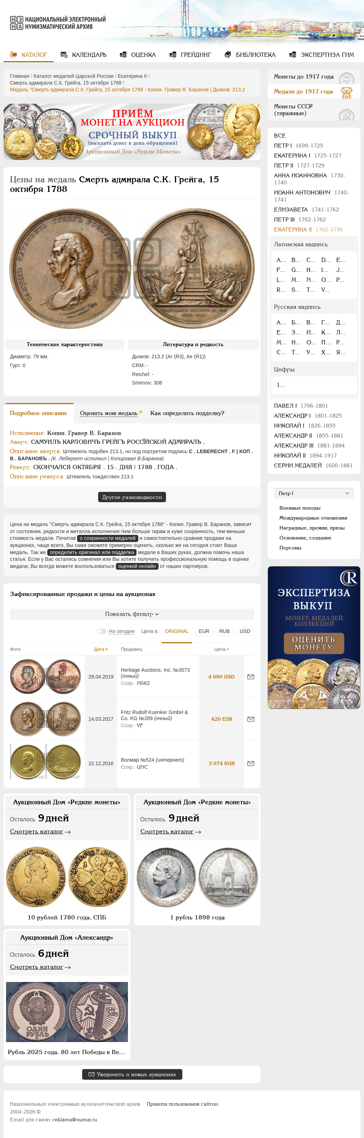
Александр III (309, 445)
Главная (19, 76)
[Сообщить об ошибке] (251, 677)
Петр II (299, 165)
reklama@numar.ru (75, 1119)
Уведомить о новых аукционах (136, 1074)
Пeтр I (298, 146)
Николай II (305, 455)
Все (280, 136)
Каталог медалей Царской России (73, 76)
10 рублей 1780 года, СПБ (66, 917)
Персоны (290, 548)
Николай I (305, 426)
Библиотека (255, 55)
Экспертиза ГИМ (326, 55)
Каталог (33, 55)
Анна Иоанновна (310, 179)
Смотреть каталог (36, 831)
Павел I (301, 406)
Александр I (308, 416)
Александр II (308, 436)
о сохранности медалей (107, 538)
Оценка (142, 55)
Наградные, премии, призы (312, 528)
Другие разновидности (132, 497)
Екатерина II (132, 76)
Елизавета (306, 209)
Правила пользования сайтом (182, 1104)
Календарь (88, 55)
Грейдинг (195, 55)
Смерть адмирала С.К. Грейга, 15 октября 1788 (66, 83)
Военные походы (300, 508)
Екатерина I (308, 155)
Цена (219, 649)
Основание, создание (305, 538)
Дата (99, 649)
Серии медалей (313, 465)
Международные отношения (313, 518)
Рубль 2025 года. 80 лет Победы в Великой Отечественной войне (68, 1052)
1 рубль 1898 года (197, 917)
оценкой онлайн (137, 566)
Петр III (300, 219)
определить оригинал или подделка (92, 552)
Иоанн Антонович (311, 196)
